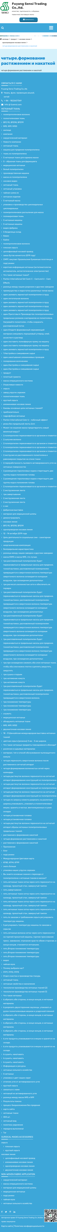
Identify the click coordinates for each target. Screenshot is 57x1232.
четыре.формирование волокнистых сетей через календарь (26, 770)
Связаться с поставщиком (28, 20)
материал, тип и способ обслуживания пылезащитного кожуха (29, 755)
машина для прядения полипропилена (21, 150)
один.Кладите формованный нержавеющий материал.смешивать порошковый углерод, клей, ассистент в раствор (26, 334)
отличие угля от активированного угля (21, 1082)
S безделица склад (12, 232)
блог (5, 851)
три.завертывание (12, 494)
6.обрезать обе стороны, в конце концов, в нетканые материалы (28, 1001)
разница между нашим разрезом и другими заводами (28, 287)
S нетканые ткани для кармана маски (21, 157)
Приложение (9, 847)
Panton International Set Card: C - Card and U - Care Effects (27, 281)
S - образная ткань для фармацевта (20, 161)
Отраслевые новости (13, 385)
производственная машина (16, 173)
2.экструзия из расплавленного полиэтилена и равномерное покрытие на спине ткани (25, 457)
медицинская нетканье (14, 165)
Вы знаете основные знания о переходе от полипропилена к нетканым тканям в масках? (24, 876)
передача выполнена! (13, 1129)
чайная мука (9, 964)
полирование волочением (15, 361)
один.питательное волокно (16, 298)
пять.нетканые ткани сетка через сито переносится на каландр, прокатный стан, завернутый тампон (29, 884)
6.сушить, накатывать (13, 1054)
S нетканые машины (12, 220)
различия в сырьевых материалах (19, 749)
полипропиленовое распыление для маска (23, 212)
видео (6, 960)
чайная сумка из (11, 193)
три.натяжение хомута (14, 678)
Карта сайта (7, 1226)
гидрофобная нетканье (14, 416)
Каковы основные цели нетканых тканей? (23, 408)
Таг (4, 1132)
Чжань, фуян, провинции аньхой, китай (19, 95)
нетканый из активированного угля (20, 1093)
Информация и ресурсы (14, 1066)
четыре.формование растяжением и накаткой (19, 46)
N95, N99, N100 (10, 126)
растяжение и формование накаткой (20, 835)
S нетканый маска (11, 200)
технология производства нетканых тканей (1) (25, 992)
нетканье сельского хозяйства (17, 1070)
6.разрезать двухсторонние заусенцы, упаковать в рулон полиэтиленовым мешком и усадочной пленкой (28, 1009)
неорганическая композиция (17, 545)
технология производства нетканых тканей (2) (25, 988)
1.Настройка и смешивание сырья (19, 353)
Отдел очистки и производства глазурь (21, 976)
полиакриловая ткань (13, 216)
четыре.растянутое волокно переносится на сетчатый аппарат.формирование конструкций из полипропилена (29, 778)
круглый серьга (10, 400)
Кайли (6, 240)
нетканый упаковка (12, 189)
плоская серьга (10, 247)
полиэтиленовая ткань (14, 118)
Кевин (6, 236)
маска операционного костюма (18, 381)
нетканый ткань (10, 109)
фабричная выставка (13, 510)
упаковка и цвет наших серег (17, 1078)
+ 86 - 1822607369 (13, 100)
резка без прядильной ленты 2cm (19, 424)
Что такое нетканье (12, 995)
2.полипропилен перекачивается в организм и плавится (29, 435)
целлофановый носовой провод (18, 251)
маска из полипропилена (15, 177)
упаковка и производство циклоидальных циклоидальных (23, 206)
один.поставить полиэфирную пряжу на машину (26, 341)
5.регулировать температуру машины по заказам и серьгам (27, 927)
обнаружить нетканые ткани (16, 721)
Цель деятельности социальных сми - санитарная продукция (26, 539)
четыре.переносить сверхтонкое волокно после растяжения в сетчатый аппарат (26, 762)
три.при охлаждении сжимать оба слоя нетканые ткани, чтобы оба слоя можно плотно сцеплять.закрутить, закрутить (29, 667)
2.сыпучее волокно (12, 439)
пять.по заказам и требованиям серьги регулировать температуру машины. (28, 919)
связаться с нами (11, 83)
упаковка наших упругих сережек (19, 870)
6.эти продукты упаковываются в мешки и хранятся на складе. (29, 1041)
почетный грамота (12, 377)
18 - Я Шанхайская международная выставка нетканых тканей (29, 735)
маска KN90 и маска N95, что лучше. (20, 557)
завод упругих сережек (14, 392)
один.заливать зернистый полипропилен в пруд (26, 294)
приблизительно (11, 412)
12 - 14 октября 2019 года (15, 533)
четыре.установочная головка (17, 815)
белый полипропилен (13, 169)
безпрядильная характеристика (18, 549)
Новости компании (12, 142)
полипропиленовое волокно (16, 114)
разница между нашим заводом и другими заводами (28, 553)
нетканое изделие (11, 197)
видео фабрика (10, 228)
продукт (14, 39)
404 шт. (6, 1117)
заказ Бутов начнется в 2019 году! (19, 255)
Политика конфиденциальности (29, 1226)
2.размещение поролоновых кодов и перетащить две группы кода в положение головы (28, 473)
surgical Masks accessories (17, 1137)
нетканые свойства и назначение (19, 984)
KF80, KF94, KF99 (11, 862)
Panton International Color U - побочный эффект (25, 420)
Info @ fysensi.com (13, 104)
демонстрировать (11, 518)
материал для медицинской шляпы (19, 514)
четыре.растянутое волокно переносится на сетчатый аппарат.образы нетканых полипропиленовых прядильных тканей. (29, 827)
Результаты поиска (12, 1101)
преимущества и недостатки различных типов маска (28, 291)
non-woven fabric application (18, 1174)
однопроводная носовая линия (14, 42)
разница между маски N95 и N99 (18, 1097)
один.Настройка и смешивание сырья (21, 365)
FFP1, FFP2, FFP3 (11, 972)
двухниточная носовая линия (17, 729)
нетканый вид (9, 1121)
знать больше (9, 866)
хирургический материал (15, 138)
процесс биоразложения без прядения (21, 1105)
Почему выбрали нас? (13, 968)
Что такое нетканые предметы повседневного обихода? (29, 745)
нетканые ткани (10, 1113)
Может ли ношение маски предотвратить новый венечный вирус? (26, 430)
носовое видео (10, 181)
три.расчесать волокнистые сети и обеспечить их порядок (26, 586)
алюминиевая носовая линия (17, 404)
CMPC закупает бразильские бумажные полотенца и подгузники (28, 261)
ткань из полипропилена (15, 153)
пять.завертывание (12, 890)
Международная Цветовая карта (18, 858)
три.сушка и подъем (12, 674)
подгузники (8, 854)
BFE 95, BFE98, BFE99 (13, 122)
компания (7, 134)
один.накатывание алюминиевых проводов (23, 357)
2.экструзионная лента (14, 490)
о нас (5, 506)
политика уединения (13, 1125)
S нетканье (8, 1074)
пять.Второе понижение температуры (21, 948)
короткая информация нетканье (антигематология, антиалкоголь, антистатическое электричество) (27, 269)
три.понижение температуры (17, 702)
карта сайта (9, 1109)
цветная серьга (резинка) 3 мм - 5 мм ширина (24, 741)
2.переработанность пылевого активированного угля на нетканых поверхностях (29, 465)
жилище (5, 39)
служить (7, 713)
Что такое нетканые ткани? (16, 275)
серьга (6, 388)
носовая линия (24, 39)
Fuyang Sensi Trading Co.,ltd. (14, 89)
